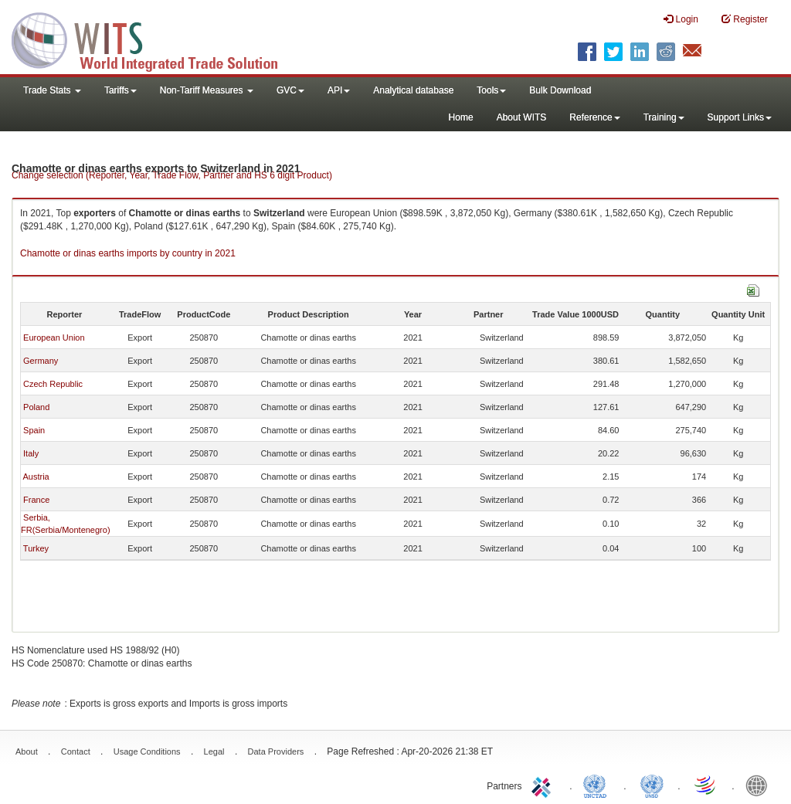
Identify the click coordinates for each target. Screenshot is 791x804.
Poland (36, 407)
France (36, 499)
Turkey (36, 548)
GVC (290, 90)
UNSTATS (652, 784)
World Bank (760, 784)
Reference (594, 117)
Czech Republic (53, 383)
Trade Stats (52, 90)
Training (663, 117)
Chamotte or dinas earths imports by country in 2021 (128, 253)
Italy (31, 453)
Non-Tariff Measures (206, 90)
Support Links (740, 117)
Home (461, 117)
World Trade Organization (706, 784)
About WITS (522, 117)
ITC (543, 784)
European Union (54, 337)
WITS (154, 38)
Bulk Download (560, 90)
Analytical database (413, 90)
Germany (40, 360)
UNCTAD (597, 784)
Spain (34, 430)
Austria (35, 476)
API (339, 90)
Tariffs (120, 90)
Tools (491, 90)
